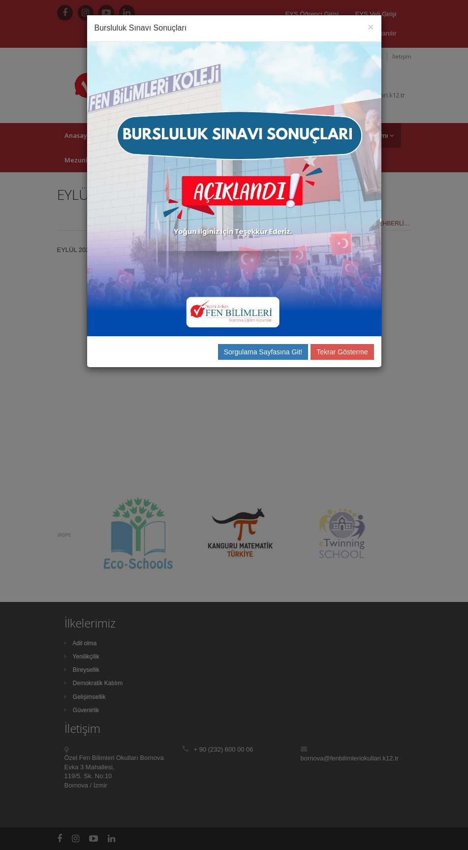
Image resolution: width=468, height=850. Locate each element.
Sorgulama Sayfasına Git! (263, 352)
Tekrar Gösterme (342, 352)
